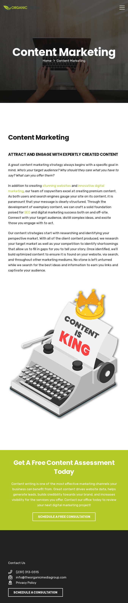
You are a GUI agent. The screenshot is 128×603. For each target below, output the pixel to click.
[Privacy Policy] (12, 583)
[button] (122, 7)
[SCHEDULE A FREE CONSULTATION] (64, 516)
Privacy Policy (26, 583)
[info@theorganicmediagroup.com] (12, 577)
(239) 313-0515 (27, 572)
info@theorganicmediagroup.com (41, 577)
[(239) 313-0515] (12, 572)
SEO (27, 212)
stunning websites (57, 186)
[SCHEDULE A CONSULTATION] (35, 592)
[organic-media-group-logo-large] (21, 7)
